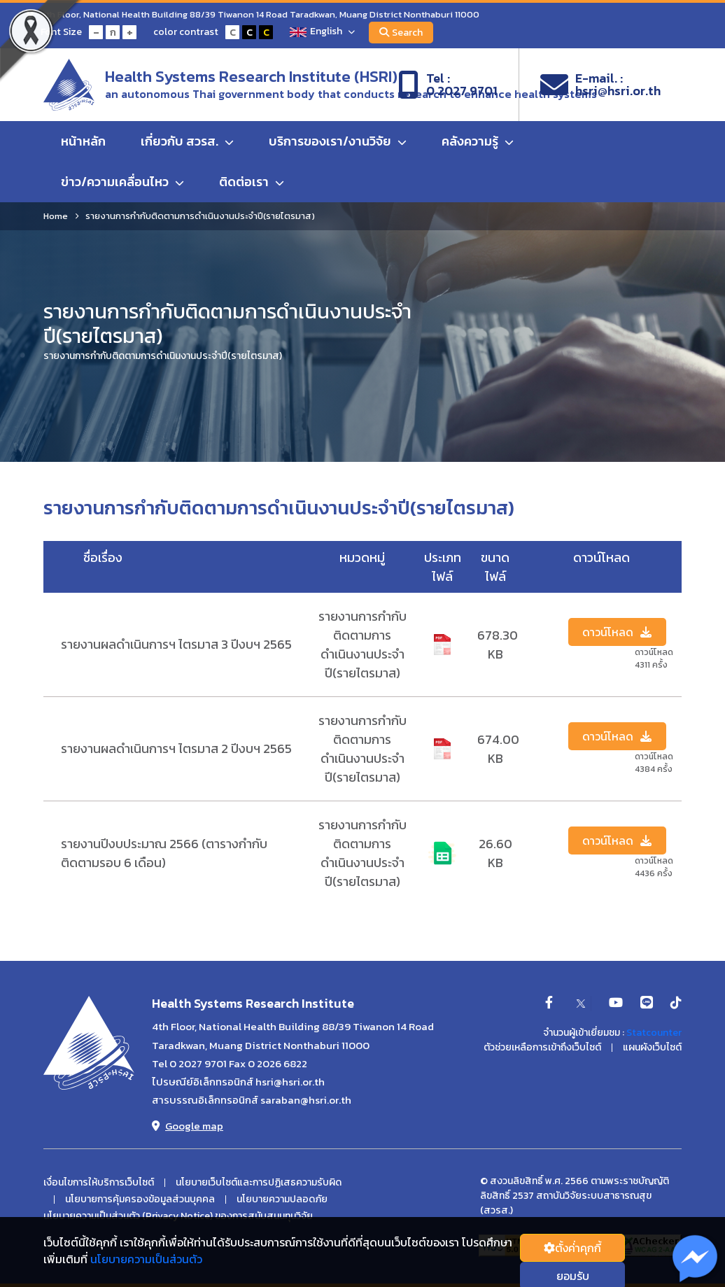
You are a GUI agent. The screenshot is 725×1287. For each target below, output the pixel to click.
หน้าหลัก (83, 141)
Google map (187, 1125)
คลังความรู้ (478, 141)
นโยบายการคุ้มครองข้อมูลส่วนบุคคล (140, 1199)
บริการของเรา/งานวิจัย (338, 141)
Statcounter (654, 1032)
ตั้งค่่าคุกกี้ (572, 1247)
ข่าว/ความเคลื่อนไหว (122, 181)
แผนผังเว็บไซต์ (652, 1047)
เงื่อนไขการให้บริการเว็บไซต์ (98, 1183)
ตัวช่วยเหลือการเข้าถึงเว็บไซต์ (542, 1047)
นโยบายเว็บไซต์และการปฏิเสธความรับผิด (259, 1183)
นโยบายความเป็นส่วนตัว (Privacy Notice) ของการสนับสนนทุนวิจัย (178, 1216)
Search (401, 32)
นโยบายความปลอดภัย (282, 1199)
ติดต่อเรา (251, 181)
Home (55, 216)
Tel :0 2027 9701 (448, 85)
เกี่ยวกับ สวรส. (187, 141)
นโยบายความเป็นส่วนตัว (146, 1259)
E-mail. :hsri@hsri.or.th (600, 85)
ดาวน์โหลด (617, 632)
